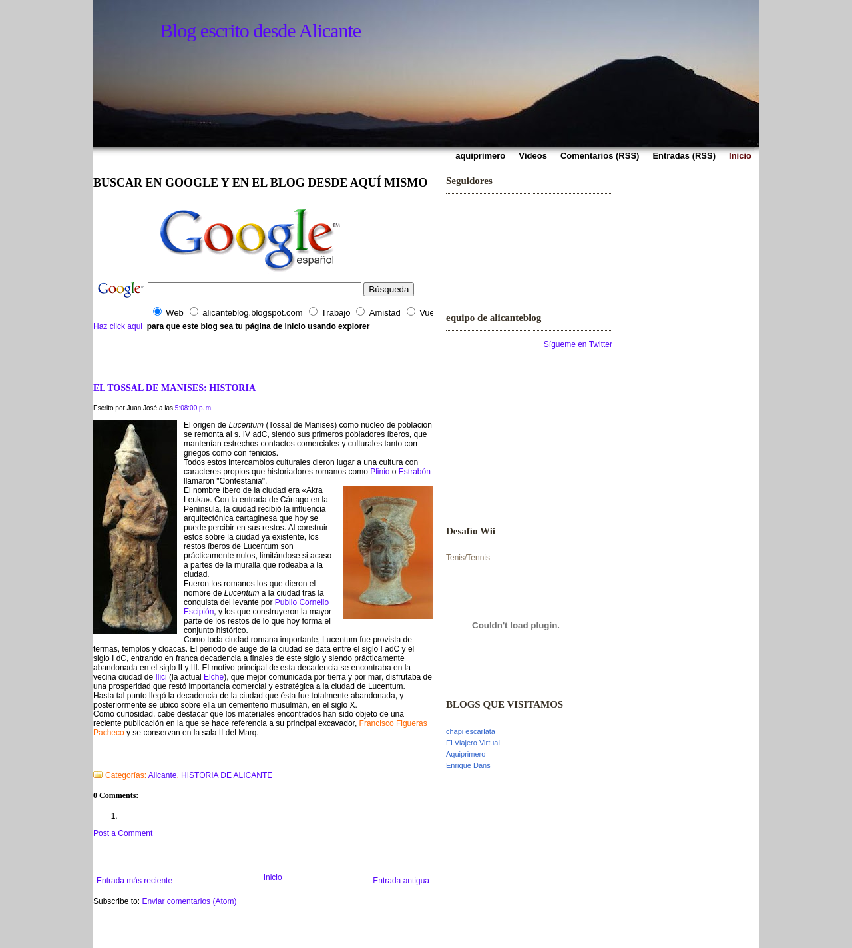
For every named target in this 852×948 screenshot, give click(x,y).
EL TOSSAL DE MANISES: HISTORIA (174, 387)
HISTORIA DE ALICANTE (226, 775)
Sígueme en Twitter (578, 344)
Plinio (379, 471)
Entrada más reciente (134, 880)
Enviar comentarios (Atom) (189, 901)
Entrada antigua (401, 880)
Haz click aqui (117, 326)
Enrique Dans (468, 765)
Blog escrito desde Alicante (260, 30)
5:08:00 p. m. (194, 408)
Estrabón (415, 471)
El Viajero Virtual (473, 743)
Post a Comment (122, 833)
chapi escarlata (470, 731)
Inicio (273, 877)
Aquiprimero (465, 754)
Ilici (160, 677)
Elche (214, 677)
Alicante (162, 775)
